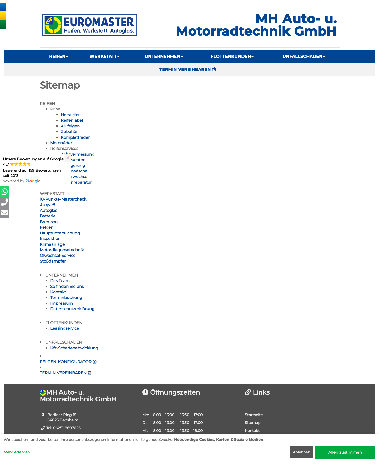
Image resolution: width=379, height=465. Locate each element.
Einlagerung (73, 165)
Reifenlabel (72, 120)
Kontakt (58, 291)
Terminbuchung (66, 297)
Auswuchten (73, 159)
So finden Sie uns (67, 286)
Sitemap (252, 422)
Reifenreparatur (76, 182)
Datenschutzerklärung (72, 308)
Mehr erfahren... (18, 452)
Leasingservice (64, 328)
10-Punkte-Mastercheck (63, 199)
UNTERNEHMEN (164, 56)
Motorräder (61, 142)
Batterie (47, 215)
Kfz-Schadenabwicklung (74, 347)
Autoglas (48, 210)
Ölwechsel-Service (57, 255)
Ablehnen (301, 452)
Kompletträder (75, 137)
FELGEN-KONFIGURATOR (68, 361)
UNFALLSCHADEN (303, 56)
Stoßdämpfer (53, 261)
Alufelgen (70, 126)
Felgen (46, 227)
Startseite (254, 414)
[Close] (68, 158)
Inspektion (50, 238)
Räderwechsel (74, 176)
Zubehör (69, 131)
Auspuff (47, 204)
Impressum (61, 303)
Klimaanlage (52, 244)
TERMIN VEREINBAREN (187, 69)
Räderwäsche (74, 170)
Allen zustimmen (345, 452)
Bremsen (49, 221)
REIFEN (58, 56)
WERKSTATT (104, 56)
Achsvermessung (77, 154)
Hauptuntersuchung (60, 233)
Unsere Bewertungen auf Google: (33, 170)
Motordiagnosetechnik (62, 249)
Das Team (60, 280)
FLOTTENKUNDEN (232, 56)
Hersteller (70, 114)
